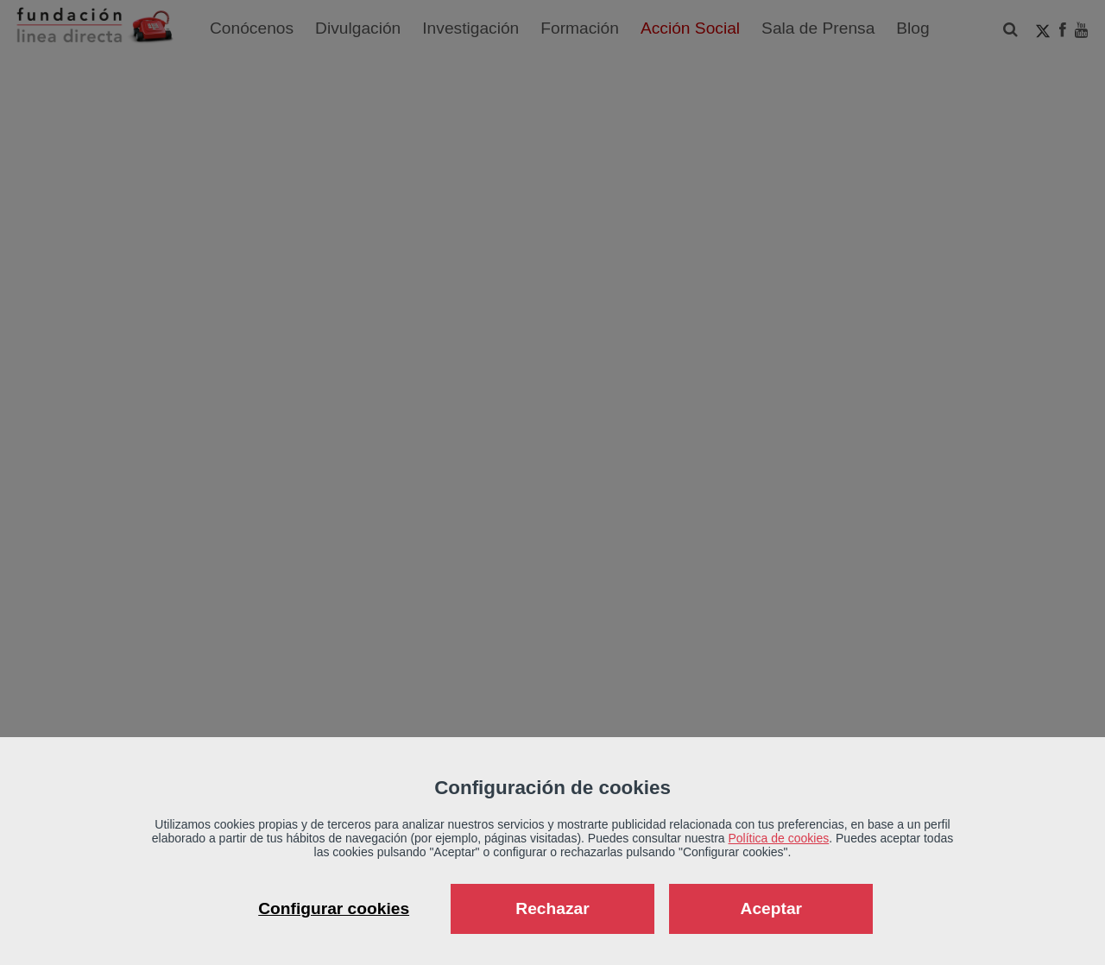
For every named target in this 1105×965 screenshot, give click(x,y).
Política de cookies (779, 838)
